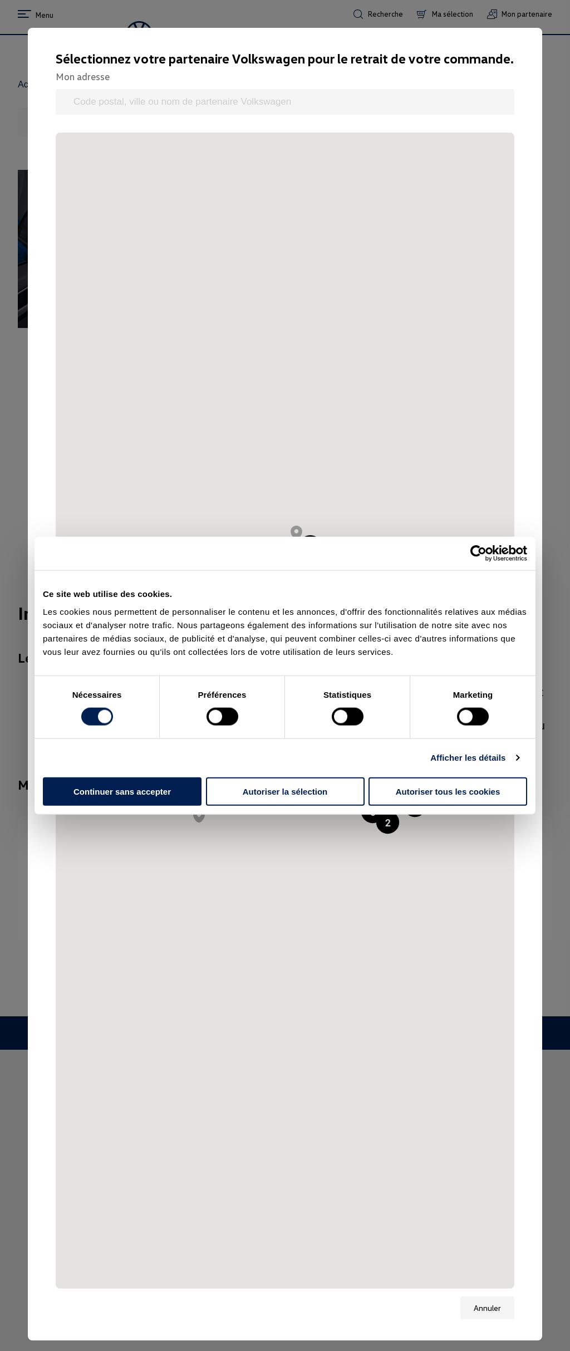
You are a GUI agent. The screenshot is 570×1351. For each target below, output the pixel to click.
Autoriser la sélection (285, 791)
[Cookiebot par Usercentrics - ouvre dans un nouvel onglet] (478, 553)
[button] (387, 822)
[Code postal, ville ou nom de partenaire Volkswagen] (285, 102)
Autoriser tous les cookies (448, 791)
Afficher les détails (467, 757)
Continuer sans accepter (122, 791)
